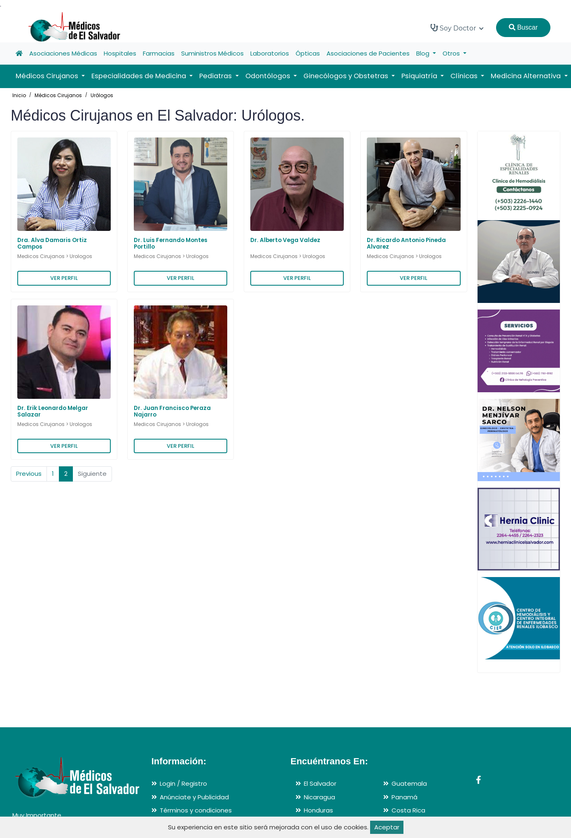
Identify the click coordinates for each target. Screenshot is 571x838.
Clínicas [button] (464, 76)
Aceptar (386, 827)
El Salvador (320, 783)
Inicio (19, 95)
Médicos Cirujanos (58, 95)
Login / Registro (183, 783)
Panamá (404, 797)
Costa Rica (408, 810)
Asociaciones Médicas (63, 53)
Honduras (318, 810)
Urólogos (102, 95)
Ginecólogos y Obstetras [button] (346, 76)
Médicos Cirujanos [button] (48, 76)
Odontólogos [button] (268, 76)
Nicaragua (319, 797)
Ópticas (308, 53)
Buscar (523, 27)
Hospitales (120, 53)
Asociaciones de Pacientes (368, 53)
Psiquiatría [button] (420, 76)
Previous (29, 473)
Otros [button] (452, 53)
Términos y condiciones (196, 810)
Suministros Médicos (212, 53)
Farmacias (159, 53)
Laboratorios (269, 53)
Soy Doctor (457, 28)
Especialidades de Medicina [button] (139, 76)
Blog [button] (423, 53)
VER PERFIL (64, 278)
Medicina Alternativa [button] (526, 76)
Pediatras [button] (216, 76)
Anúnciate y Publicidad (194, 797)
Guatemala (409, 783)
